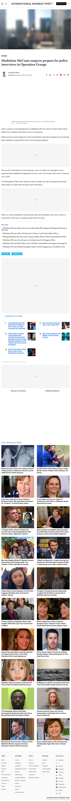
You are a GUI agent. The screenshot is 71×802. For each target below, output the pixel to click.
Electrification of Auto (20, 769)
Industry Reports (19, 792)
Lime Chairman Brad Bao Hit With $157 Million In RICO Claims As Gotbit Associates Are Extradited (16, 325)
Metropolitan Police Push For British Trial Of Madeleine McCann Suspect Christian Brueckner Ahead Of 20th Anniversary (16, 744)
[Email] (64, 75)
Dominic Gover (14, 72)
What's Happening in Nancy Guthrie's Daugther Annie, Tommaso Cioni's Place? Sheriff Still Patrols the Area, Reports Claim (52, 623)
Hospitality (18, 763)
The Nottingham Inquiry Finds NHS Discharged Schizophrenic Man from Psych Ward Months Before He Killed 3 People (16, 713)
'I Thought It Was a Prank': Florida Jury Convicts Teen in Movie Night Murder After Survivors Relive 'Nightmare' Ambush (16, 532)
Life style (3, 783)
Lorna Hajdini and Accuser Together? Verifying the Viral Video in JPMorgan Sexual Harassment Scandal (52, 501)
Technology (4, 777)
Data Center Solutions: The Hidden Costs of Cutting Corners (51, 335)
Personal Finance (6, 774)
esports (17, 783)
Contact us (31, 763)
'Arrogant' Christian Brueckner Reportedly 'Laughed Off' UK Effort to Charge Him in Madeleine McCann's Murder (52, 593)
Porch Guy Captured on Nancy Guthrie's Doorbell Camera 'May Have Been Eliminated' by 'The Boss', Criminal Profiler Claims (17, 501)
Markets (3, 766)
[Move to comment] (68, 75)
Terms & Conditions (34, 766)
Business (3, 769)
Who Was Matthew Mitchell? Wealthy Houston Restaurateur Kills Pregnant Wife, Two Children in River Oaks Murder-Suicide (17, 562)
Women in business (20, 780)
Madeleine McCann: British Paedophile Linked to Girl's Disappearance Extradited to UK (34, 247)
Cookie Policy (32, 771)
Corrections (32, 774)
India (43, 763)
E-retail (17, 760)
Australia (44, 760)
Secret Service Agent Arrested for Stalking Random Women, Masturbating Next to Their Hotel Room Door (52, 654)
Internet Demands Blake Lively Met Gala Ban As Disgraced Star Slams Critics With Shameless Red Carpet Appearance (17, 654)
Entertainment (5, 780)
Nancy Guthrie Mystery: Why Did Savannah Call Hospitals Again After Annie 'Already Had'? (52, 744)
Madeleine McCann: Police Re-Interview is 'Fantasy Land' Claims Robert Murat (30, 233)
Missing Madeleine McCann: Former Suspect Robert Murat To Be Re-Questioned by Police (35, 237)
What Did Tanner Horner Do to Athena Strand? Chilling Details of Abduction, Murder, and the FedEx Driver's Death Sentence (17, 470)
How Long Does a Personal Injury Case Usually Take (51, 324)
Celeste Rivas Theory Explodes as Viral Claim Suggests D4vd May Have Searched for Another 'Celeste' (17, 593)
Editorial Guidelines (53, 391)
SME (2, 771)
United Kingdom (46, 769)
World (3, 760)
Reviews (3, 789)
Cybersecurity (18, 774)
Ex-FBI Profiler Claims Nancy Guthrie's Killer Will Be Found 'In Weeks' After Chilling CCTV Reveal (52, 470)
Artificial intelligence (20, 777)
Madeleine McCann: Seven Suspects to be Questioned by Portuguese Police (29, 240)
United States (46, 771)
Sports (3, 786)
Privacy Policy (32, 769)
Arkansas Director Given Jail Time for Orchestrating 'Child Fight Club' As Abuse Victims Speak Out (51, 713)
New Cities (18, 786)
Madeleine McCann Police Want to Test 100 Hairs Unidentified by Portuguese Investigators (35, 243)
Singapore (45, 766)
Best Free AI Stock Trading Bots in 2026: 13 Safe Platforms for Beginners (17, 351)
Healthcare (18, 766)
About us (31, 760)
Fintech (17, 789)
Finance (17, 771)
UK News (3, 763)
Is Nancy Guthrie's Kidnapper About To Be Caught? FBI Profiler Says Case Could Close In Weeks (17, 623)
